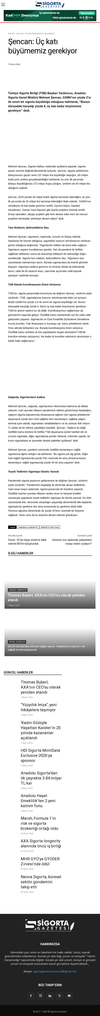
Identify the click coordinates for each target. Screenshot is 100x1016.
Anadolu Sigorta (28, 527)
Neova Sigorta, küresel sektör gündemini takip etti (41, 882)
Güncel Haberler (17, 590)
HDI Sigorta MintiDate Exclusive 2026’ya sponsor (40, 755)
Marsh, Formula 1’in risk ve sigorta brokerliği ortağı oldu (39, 823)
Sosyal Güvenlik (17, 642)
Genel (11, 33)
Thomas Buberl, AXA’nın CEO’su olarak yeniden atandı (41, 687)
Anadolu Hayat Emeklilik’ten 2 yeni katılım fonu (38, 800)
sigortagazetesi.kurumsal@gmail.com (55, 971)
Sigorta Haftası (50, 527)
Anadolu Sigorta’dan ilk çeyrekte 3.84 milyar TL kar (41, 778)
